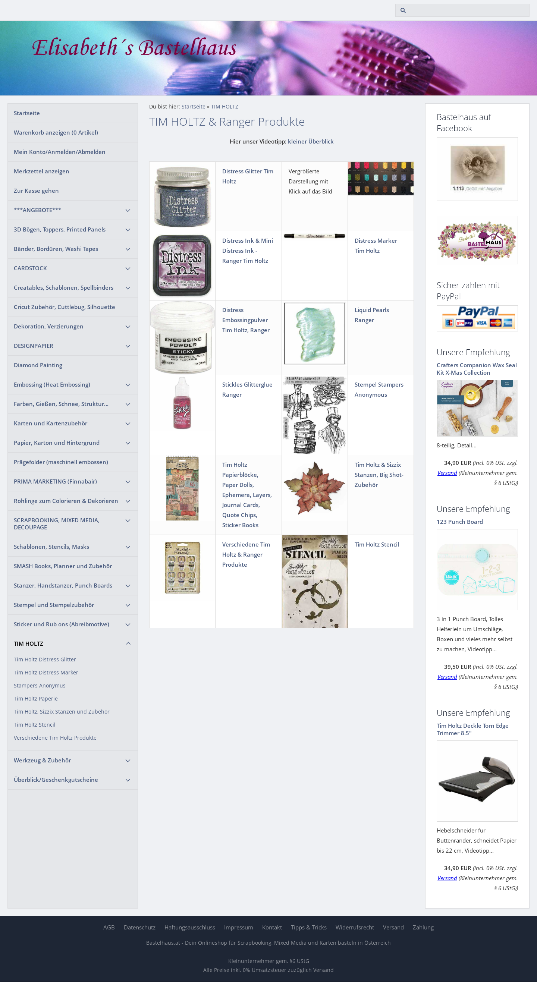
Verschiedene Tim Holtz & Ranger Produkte (246, 554)
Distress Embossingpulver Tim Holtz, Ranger (246, 320)
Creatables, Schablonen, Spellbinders (63, 287)
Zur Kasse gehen (36, 190)
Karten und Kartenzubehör (50, 423)
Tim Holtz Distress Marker (46, 672)
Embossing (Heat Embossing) (52, 384)
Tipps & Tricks (309, 927)
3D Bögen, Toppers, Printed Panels (60, 229)
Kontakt (272, 927)
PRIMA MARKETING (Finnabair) (55, 481)
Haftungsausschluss (189, 927)
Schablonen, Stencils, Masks (51, 546)
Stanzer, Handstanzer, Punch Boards (63, 585)
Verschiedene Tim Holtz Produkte (55, 737)
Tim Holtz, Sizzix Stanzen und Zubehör (62, 711)
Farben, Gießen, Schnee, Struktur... (61, 403)
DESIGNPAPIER (33, 345)
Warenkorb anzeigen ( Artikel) (56, 132)
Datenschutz (140, 927)
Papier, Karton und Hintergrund (57, 442)
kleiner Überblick (311, 141)
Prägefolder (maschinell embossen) (61, 462)
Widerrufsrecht (355, 927)
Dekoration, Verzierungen (49, 326)
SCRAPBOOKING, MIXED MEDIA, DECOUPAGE (57, 523)
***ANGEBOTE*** (37, 210)
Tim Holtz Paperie (36, 698)
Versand (447, 472)
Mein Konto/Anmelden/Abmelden (60, 151)
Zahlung (423, 927)
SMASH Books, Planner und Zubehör (63, 566)
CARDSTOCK (30, 268)
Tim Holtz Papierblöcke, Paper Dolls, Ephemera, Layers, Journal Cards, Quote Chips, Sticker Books (247, 495)
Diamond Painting (38, 365)
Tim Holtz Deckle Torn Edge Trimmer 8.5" (473, 729)
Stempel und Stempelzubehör (54, 604)
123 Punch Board (460, 521)
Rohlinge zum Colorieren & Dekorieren (66, 500)
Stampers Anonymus (40, 685)
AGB (109, 927)
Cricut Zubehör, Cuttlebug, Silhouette (64, 307)
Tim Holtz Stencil (35, 724)
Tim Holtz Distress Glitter (45, 659)
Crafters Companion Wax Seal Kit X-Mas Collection (477, 368)
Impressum (238, 927)
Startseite (27, 113)
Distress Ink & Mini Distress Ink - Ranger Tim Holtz (247, 250)
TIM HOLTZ (28, 643)
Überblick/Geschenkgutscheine (56, 779)
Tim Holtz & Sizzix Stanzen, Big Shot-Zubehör (379, 474)
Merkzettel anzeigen (41, 171)
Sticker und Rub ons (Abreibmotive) (61, 624)
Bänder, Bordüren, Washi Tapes (56, 248)
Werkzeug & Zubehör (42, 760)
